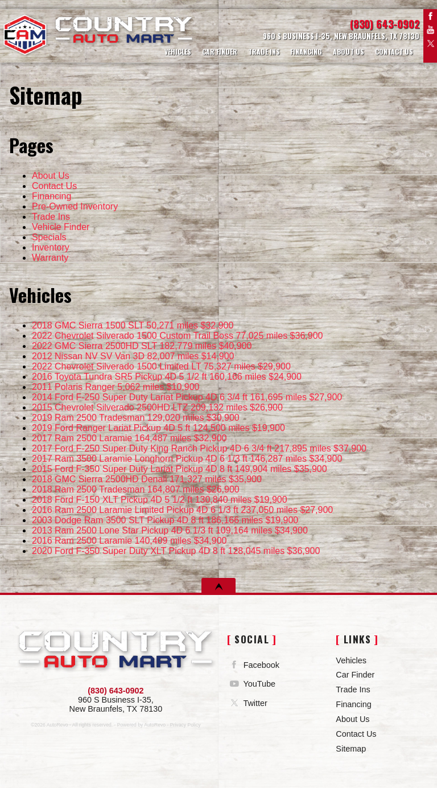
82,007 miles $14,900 (133, 356)
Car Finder (355, 674)
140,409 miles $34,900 (129, 540)
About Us (50, 175)
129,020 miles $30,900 (136, 417)
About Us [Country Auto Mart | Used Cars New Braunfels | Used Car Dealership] (348, 51)
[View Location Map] (316, 36)
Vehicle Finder (60, 227)
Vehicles (351, 660)
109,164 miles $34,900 (170, 530)
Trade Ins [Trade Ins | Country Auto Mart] (263, 51)
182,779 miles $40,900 (142, 346)
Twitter (430, 43)
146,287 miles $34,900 (187, 458)
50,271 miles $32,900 (132, 325)
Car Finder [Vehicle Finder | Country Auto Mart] (218, 51)
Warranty (50, 257)
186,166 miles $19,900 (165, 520)
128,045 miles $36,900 (176, 551)
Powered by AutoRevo (141, 725)
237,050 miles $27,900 (182, 510)
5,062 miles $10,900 (115, 387)
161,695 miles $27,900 (187, 397)
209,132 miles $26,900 (157, 407)
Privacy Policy (185, 725)
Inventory (50, 247)
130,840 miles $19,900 (159, 499)
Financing (51, 196)
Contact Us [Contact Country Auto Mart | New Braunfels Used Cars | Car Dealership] (394, 51)
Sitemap (351, 748)
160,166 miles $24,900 (167, 376)
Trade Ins (51, 216)
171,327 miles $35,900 (147, 479)
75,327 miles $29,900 (161, 366)
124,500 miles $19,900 (158, 428)
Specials (49, 237)
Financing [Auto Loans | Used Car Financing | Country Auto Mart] (305, 51)
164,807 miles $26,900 (136, 489)
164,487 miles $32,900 (129, 438)
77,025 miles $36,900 (177, 335)
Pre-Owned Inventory (75, 206)
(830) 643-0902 (115, 690)
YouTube (430, 29)
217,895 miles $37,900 (199, 448)
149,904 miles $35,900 (179, 469)
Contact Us (54, 186)
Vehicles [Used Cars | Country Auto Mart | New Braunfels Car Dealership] (176, 51)
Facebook (430, 16)
